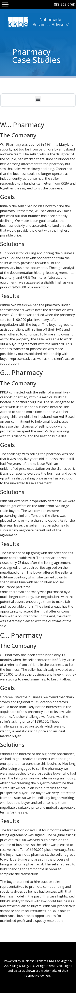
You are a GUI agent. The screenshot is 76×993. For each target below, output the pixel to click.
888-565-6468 (64, 4)
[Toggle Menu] (5, 4)
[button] (38, 99)
